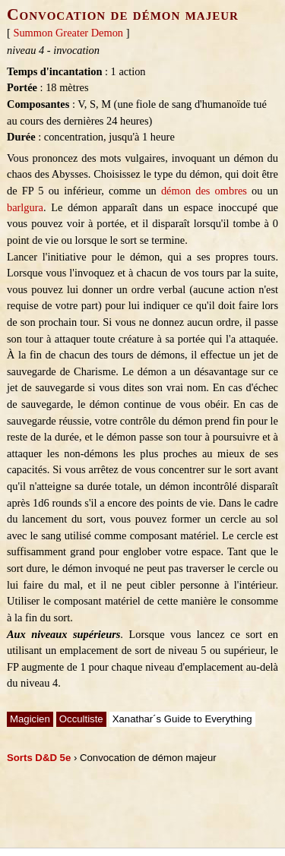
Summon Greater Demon (68, 33)
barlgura (25, 207)
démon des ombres (204, 191)
